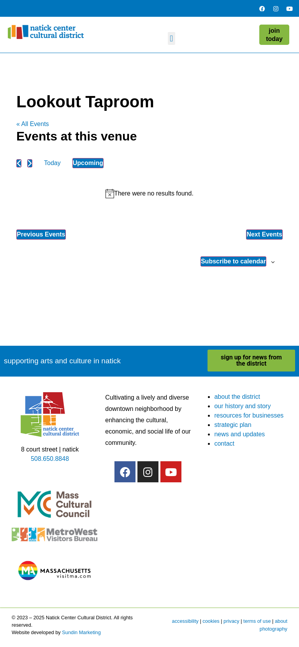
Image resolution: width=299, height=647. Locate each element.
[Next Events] (29, 163)
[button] (171, 38)
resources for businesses (248, 415)
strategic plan (232, 424)
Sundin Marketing (81, 632)
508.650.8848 (50, 458)
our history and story (242, 406)
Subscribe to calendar (233, 261)
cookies (210, 621)
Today (52, 163)
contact (224, 443)
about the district (237, 396)
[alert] (149, 193)
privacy (231, 621)
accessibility (185, 621)
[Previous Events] (18, 163)
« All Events (32, 124)
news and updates (239, 434)
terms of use (257, 621)
